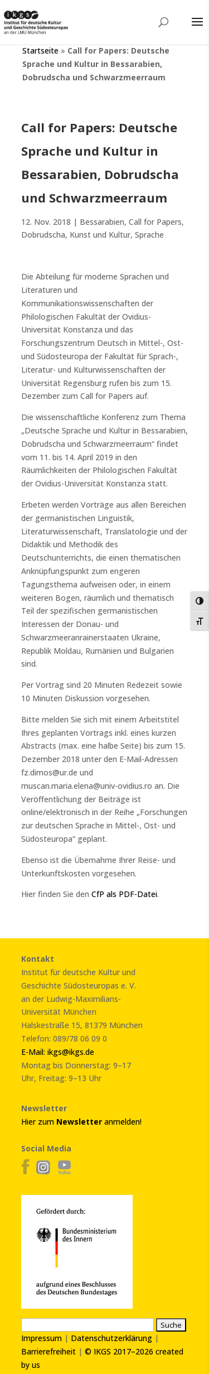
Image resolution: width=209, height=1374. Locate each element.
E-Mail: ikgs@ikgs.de (57, 1052)
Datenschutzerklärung (111, 1338)
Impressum (41, 1338)
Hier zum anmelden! (81, 1121)
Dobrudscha (43, 234)
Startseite (40, 50)
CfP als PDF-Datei (123, 894)
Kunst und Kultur (100, 234)
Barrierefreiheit (48, 1351)
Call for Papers (155, 221)
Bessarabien (102, 221)
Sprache (149, 234)
